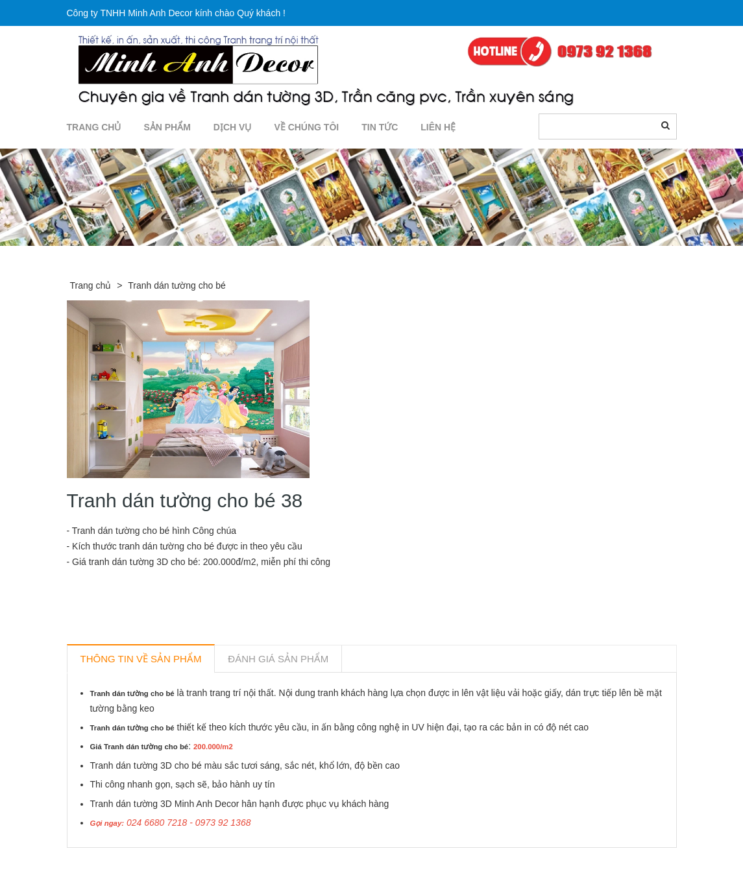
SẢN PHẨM (166, 127)
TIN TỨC (379, 127)
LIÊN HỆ (438, 127)
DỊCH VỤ (232, 127)
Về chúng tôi (306, 127)
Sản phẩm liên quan (137, 863)
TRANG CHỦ (94, 127)
